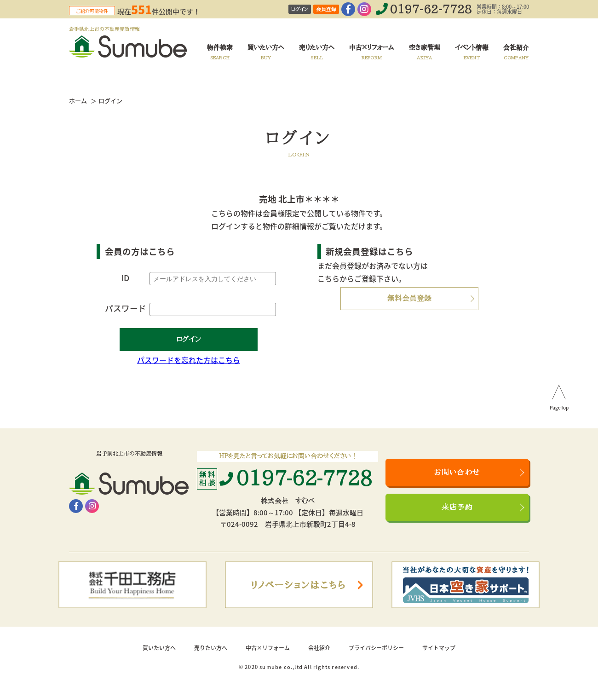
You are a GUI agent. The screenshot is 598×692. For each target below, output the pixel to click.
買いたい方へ (159, 648)
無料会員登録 (409, 298)
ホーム (78, 100)
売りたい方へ (210, 648)
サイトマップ (438, 648)
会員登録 (326, 9)
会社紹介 (319, 648)
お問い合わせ (457, 472)
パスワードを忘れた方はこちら (188, 359)
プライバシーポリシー (376, 648)
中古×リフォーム (268, 648)
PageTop (559, 408)
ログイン (299, 9)
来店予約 (457, 507)
